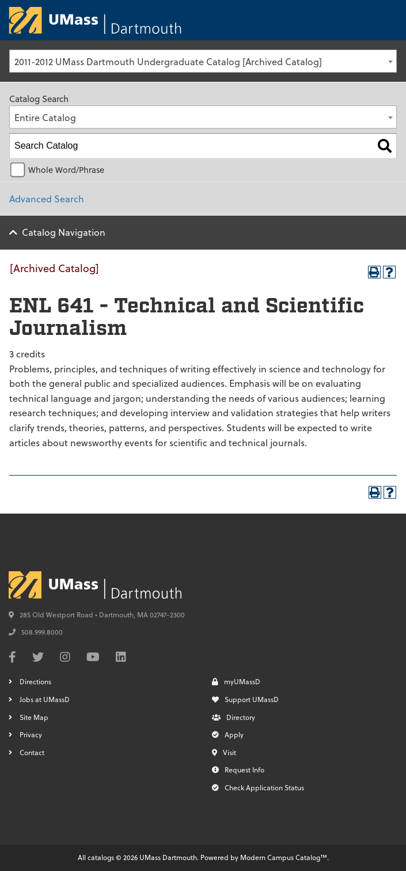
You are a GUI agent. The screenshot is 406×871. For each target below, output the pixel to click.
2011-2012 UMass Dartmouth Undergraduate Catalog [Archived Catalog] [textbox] (168, 61)
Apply (228, 734)
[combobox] (203, 61)
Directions (35, 681)
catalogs (101, 857)
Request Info (238, 769)
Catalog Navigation (63, 232)
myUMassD (236, 681)
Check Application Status (258, 787)
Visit (224, 752)
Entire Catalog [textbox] (45, 117)
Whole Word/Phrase (66, 170)
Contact (32, 752)
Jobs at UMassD (45, 699)
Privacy (31, 734)
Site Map (34, 717)
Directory (233, 717)
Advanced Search (46, 198)
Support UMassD (245, 699)
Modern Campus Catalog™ (283, 857)
